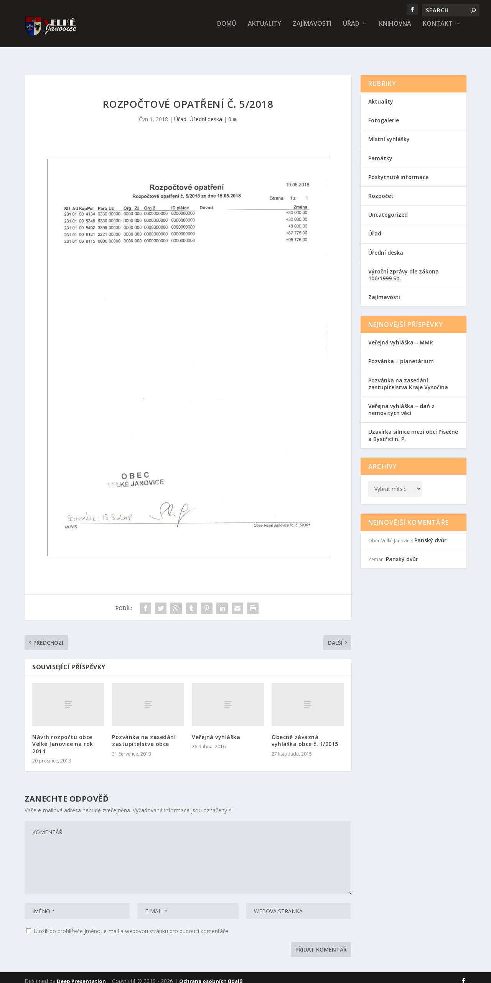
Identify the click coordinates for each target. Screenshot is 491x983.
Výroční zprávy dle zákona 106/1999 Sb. (403, 268)
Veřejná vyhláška (216, 730)
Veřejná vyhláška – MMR (400, 335)
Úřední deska (205, 112)
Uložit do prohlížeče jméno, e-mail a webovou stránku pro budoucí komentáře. (131, 924)
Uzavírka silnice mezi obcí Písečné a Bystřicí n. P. (413, 428)
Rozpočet (381, 189)
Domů (226, 29)
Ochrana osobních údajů (211, 974)
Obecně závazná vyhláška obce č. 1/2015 (305, 733)
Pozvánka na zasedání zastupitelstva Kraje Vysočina (408, 377)
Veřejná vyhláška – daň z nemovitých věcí (401, 402)
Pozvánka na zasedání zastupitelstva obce (144, 733)
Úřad (351, 29)
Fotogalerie (383, 113)
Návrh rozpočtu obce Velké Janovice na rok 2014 (62, 737)
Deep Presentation (81, 974)
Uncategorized (388, 207)
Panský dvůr (430, 533)
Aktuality (264, 29)
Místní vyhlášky (389, 132)
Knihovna (395, 29)
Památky (380, 151)
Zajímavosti (312, 29)
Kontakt (438, 29)
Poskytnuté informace (398, 170)
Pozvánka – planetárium (401, 354)
